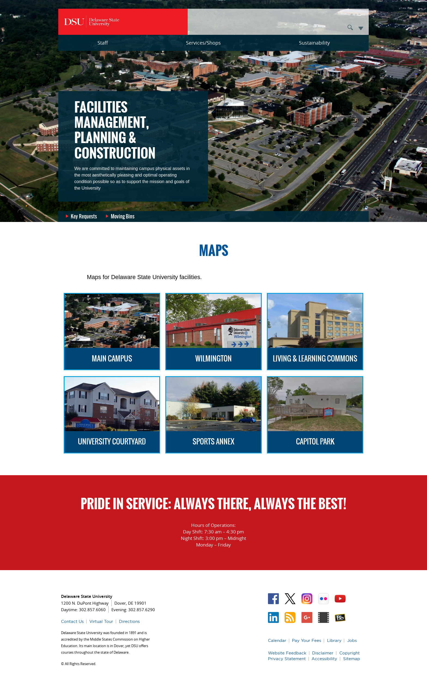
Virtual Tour (101, 621)
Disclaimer (322, 653)
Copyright (349, 653)
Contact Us (72, 621)
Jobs (352, 640)
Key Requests (84, 216)
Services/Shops (203, 42)
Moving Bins (123, 216)
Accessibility (324, 658)
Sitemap (351, 658)
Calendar (277, 640)
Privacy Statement (287, 658)
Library (334, 640)
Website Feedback (287, 653)
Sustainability (314, 42)
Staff (102, 42)
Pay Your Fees (306, 640)
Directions (129, 621)
